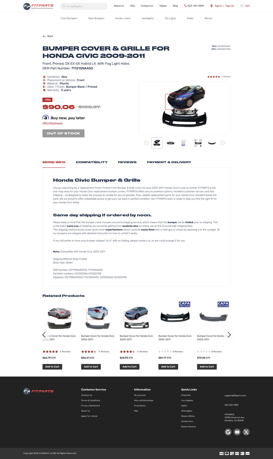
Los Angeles (187, 400)
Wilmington (186, 411)
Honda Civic (187, 421)
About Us (119, 5)
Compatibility (92, 162)
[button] (146, 143)
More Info (53, 162)
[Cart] (245, 6)
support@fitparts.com (235, 395)
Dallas (184, 405)
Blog (175, 5)
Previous (44, 335)
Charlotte (186, 395)
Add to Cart (52, 366)
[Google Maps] (228, 431)
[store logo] (38, 6)
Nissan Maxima (188, 426)
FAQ (132, 5)
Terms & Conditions (90, 400)
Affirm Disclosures (52, 123)
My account (140, 395)
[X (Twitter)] (246, 431)
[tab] (53, 163)
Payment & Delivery (169, 162)
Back (47, 36)
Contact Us (147, 5)
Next (229, 335)
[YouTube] (237, 431)
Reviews (127, 162)
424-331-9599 (194, 5)
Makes (163, 5)
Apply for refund (89, 416)
